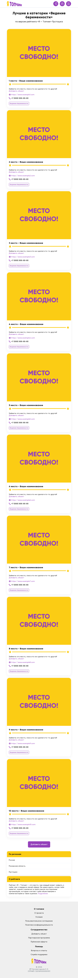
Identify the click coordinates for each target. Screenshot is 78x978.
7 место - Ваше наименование (26, 567)
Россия (12, 860)
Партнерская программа (39, 938)
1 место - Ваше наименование (26, 80)
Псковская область (17, 866)
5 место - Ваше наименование (26, 405)
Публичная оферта (39, 942)
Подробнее (43, 893)
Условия (39, 917)
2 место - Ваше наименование (26, 162)
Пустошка (13, 872)
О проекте (39, 913)
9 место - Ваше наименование (26, 729)
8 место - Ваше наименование (26, 648)
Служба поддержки (39, 954)
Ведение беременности (19, 103)
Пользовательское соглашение (39, 921)
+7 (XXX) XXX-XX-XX (19, 98)
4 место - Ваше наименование (26, 324)
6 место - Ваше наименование (26, 486)
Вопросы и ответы (39, 950)
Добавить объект (16, 91)
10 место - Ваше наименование (26, 810)
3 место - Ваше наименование (26, 243)
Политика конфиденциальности (39, 925)
